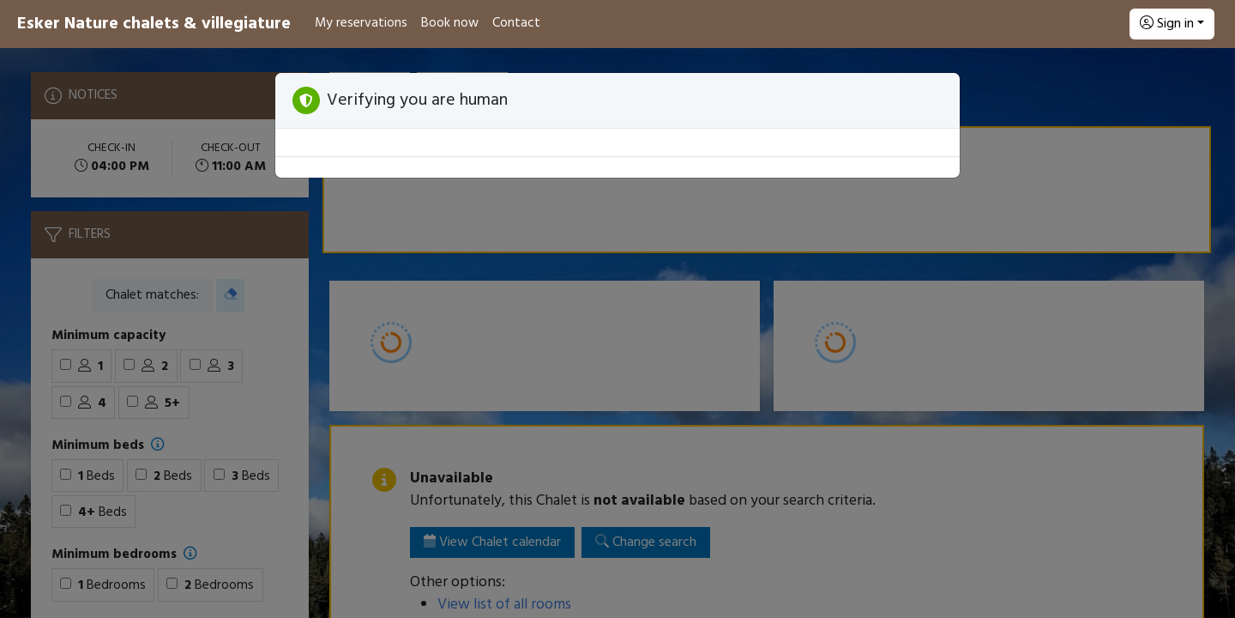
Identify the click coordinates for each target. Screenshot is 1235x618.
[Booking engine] (617, 333)
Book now (450, 23)
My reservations (361, 23)
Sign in (1167, 24)
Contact (516, 23)
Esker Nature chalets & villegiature (154, 24)
